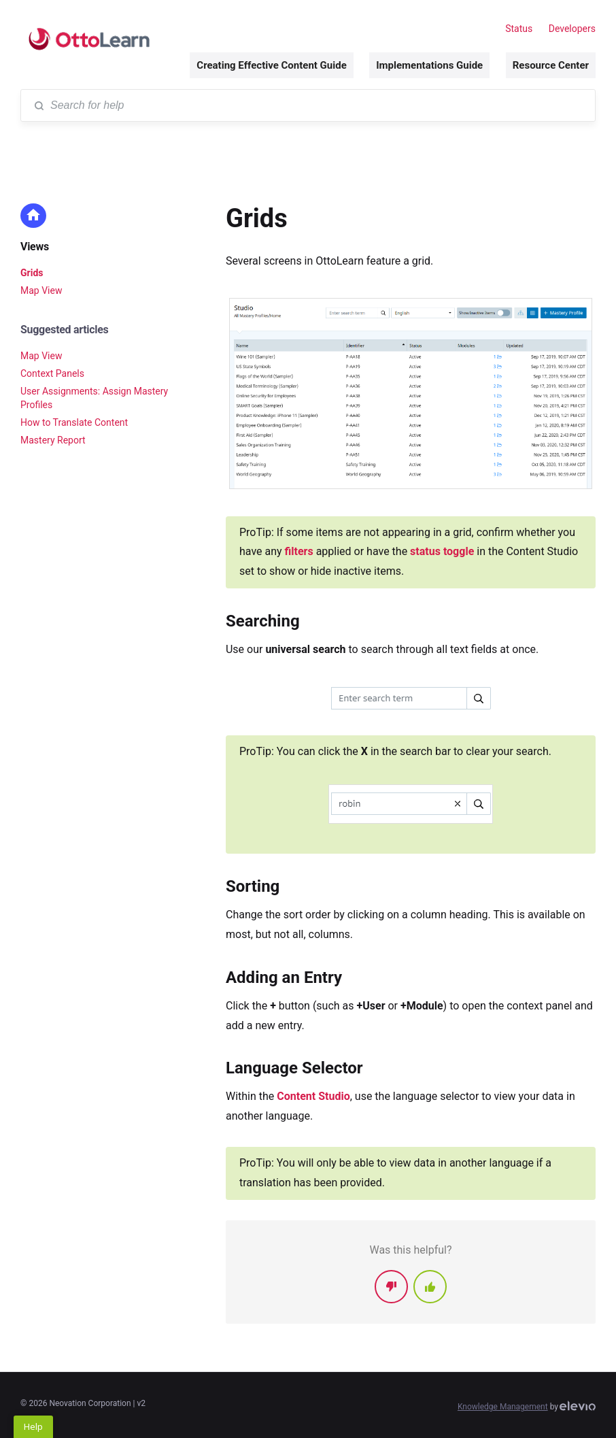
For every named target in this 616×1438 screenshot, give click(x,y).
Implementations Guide (429, 65)
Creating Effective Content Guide (271, 65)
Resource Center (551, 65)
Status (518, 28)
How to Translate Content (74, 422)
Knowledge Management (503, 1406)
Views (34, 246)
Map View (41, 290)
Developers (572, 28)
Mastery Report (53, 440)
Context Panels (52, 373)
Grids (31, 272)
